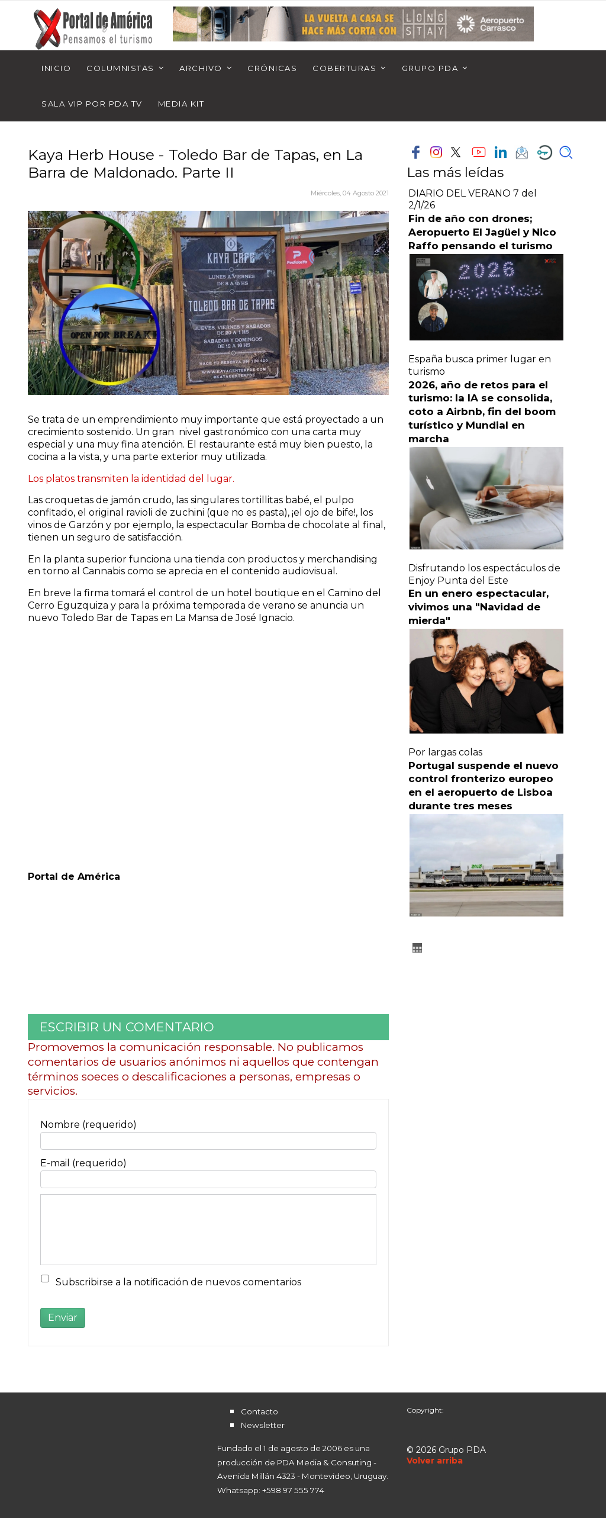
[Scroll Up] (435, 1460)
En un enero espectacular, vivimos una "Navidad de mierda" (478, 606)
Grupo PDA (430, 68)
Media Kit (181, 103)
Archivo (201, 68)
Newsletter (263, 1425)
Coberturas (344, 68)
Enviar (63, 1317)
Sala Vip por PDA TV (92, 103)
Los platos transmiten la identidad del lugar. (131, 478)
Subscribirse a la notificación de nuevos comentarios (178, 1282)
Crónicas (272, 68)
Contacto (259, 1411)
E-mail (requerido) (83, 1163)
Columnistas (120, 68)
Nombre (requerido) (88, 1124)
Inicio (56, 68)
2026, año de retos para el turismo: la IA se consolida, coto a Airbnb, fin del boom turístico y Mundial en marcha (482, 412)
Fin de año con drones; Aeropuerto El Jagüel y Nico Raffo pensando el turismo (482, 232)
